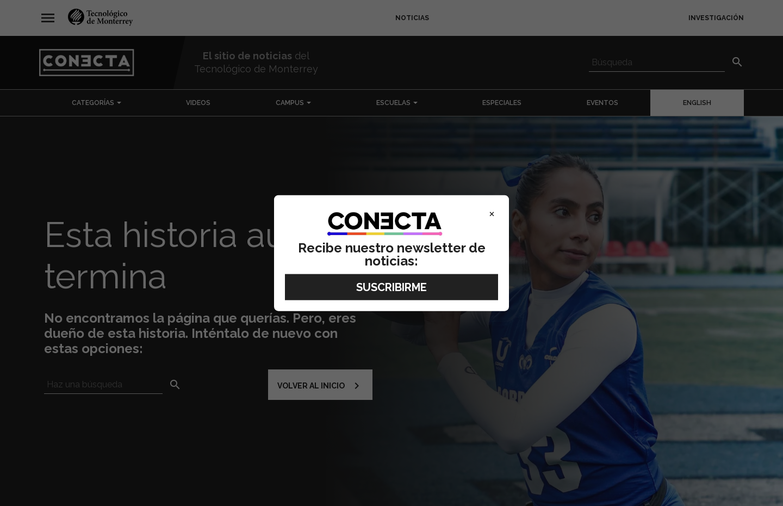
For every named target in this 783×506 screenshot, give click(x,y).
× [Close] (492, 213)
